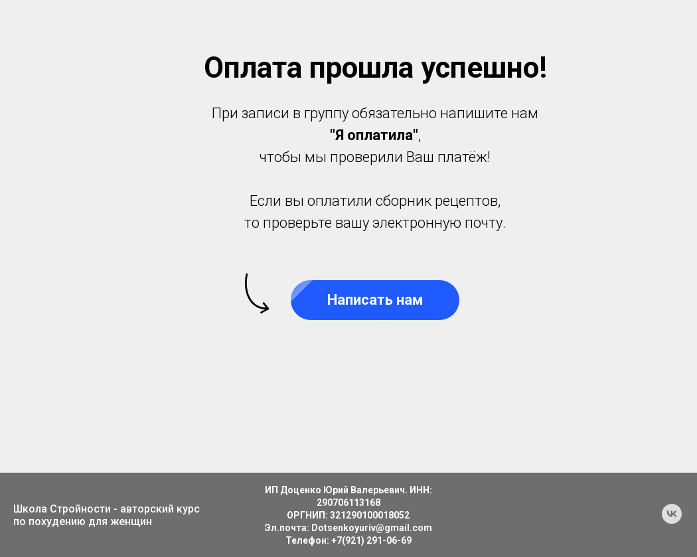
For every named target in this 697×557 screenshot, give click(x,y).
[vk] (672, 520)
